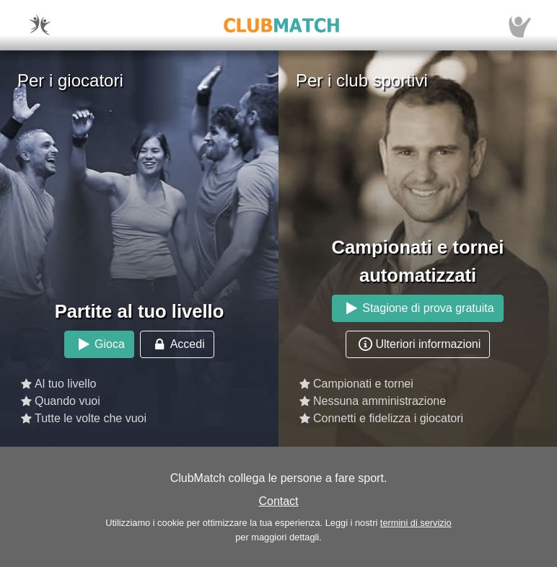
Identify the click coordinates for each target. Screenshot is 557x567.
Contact (278, 501)
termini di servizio (416, 522)
